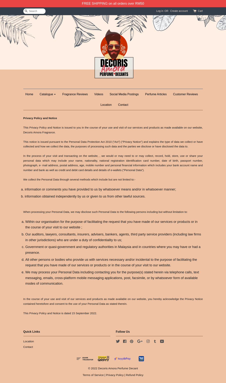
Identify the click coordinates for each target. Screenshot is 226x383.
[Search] (34, 11)
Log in (159, 10)
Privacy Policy (115, 375)
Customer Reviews (185, 94)
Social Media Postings (124, 94)
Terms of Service (93, 375)
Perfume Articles (156, 94)
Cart (200, 10)
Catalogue (48, 94)
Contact (123, 104)
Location (106, 104)
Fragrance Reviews (75, 94)
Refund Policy (134, 375)
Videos (98, 94)
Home (29, 94)
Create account (179, 10)
